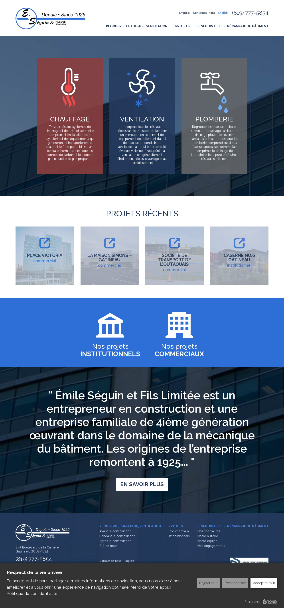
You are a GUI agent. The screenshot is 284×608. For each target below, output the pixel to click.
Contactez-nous (204, 12)
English (223, 12)
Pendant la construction (117, 536)
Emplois (184, 12)
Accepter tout (264, 582)
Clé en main (108, 546)
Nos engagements (211, 546)
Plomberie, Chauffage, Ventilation (137, 26)
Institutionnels (179, 536)
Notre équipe (207, 541)
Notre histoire (207, 536)
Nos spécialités (208, 531)
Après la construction (115, 541)
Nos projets (110, 350)
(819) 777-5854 (250, 13)
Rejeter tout (208, 582)
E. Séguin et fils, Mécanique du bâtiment (232, 26)
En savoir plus (142, 484)
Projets (182, 26)
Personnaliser (235, 582)
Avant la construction (115, 531)
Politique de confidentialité (32, 593)
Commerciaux (179, 531)
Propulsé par (261, 601)
